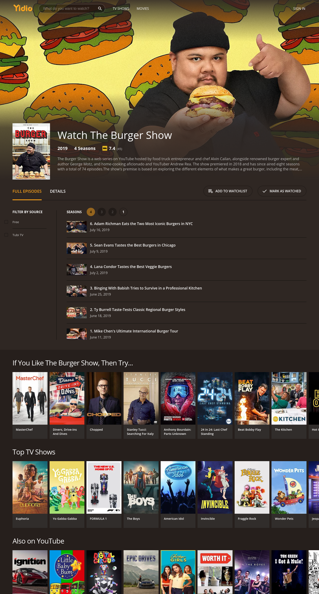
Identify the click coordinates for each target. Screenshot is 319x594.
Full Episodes (27, 191)
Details (58, 191)
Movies (143, 8)
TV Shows (121, 8)
